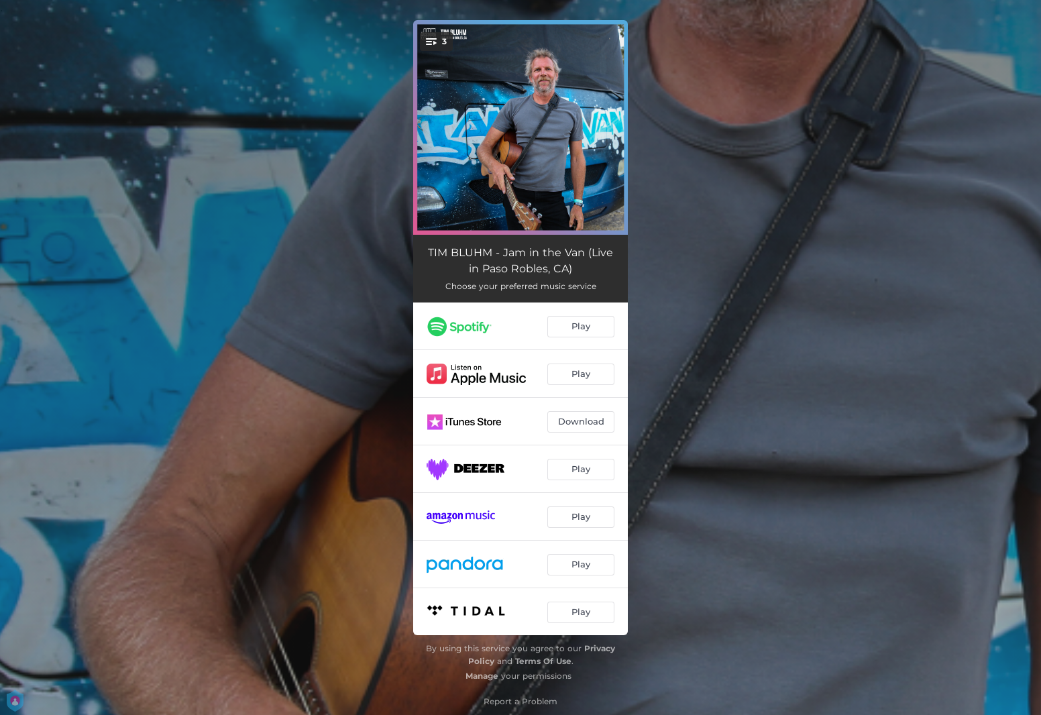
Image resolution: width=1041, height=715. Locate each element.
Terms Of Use (543, 661)
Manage (481, 676)
